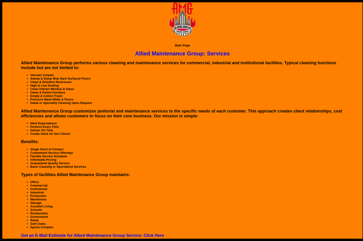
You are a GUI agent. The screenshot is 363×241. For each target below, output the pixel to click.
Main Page (182, 45)
